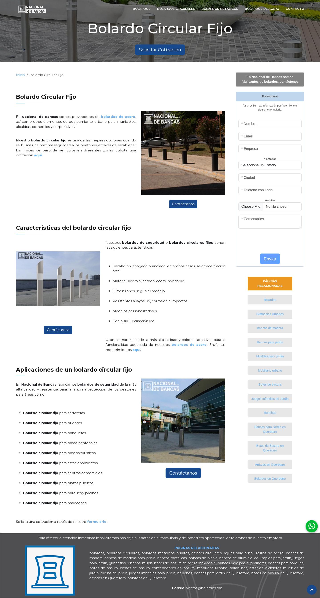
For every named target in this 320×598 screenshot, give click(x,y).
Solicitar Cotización (160, 49)
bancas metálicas (172, 558)
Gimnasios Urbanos (270, 314)
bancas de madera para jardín (129, 558)
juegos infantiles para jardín (152, 573)
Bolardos (141, 8)
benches (184, 573)
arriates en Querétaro (107, 578)
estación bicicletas (265, 568)
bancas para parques (285, 563)
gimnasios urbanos (124, 563)
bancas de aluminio (235, 558)
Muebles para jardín (270, 356)
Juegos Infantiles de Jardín (269, 399)
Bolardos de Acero (262, 8)
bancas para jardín (233, 563)
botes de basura (103, 568)
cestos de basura (135, 568)
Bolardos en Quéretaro (270, 478)
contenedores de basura (173, 568)
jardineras (258, 563)
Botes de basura (270, 384)
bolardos (96, 553)
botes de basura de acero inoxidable (185, 563)
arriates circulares (206, 553)
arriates (183, 553)
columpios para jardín (272, 558)
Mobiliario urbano (270, 370)
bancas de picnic (202, 558)
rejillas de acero (270, 553)
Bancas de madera (270, 328)
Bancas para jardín (270, 342)
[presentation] (264, 239)
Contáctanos (183, 204)
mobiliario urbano (212, 568)
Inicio (20, 75)
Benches (270, 413)
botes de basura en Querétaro (277, 573)
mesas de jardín (113, 573)
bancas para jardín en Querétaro (222, 573)
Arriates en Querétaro (270, 464)
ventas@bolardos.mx (197, 588)
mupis (147, 563)
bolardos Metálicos (220, 8)
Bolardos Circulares (176, 8)
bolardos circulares (122, 553)
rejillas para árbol (239, 553)
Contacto (295, 8)
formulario (169, 538)
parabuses (238, 568)
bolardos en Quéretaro (146, 578)
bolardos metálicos (157, 553)
